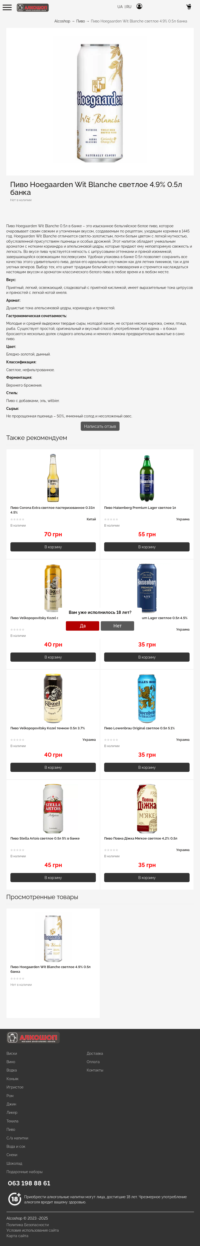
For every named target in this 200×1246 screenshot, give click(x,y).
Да (83, 625)
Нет (118, 625)
